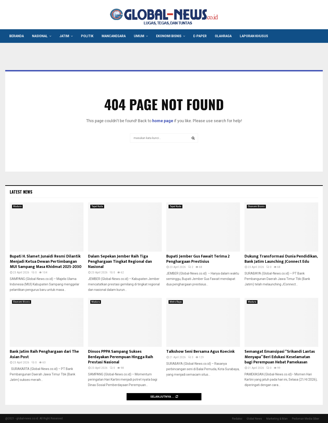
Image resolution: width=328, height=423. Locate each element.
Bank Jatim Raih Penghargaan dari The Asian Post (44, 354)
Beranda (16, 36)
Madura (17, 206)
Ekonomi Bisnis (168, 36)
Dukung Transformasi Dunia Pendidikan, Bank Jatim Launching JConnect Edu (281, 259)
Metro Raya (176, 302)
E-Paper (200, 36)
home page (162, 120)
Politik (87, 36)
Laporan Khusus (254, 36)
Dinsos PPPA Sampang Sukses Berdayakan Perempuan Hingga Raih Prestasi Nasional (120, 357)
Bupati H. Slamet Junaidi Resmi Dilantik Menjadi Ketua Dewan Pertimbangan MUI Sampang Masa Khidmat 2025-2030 (45, 261)
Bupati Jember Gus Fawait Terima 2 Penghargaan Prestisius (198, 259)
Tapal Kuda (97, 206)
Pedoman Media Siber (305, 418)
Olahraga (223, 36)
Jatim (64, 36)
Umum (139, 36)
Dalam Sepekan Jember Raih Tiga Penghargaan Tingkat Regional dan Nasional (120, 261)
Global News (254, 418)
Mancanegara (114, 36)
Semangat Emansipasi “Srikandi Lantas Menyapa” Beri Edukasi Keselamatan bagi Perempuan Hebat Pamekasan (280, 357)
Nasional (40, 36)
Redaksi (237, 418)
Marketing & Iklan (277, 418)
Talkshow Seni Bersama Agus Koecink (200, 351)
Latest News (21, 192)
